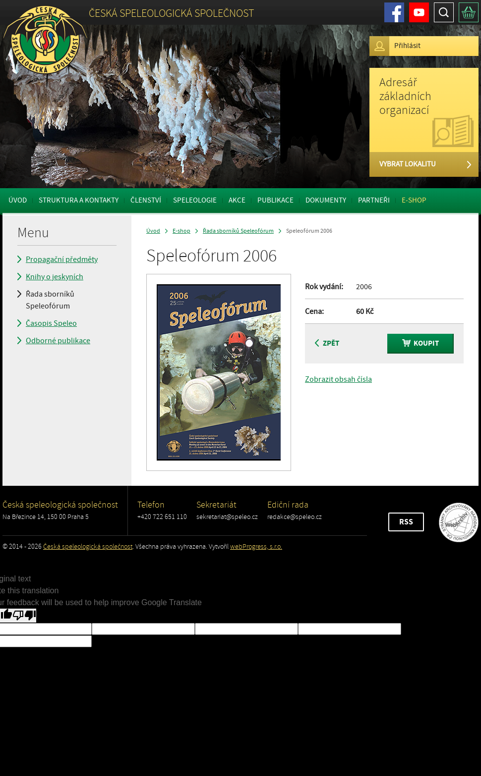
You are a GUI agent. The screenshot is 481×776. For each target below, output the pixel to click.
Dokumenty (325, 200)
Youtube (419, 12)
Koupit (420, 343)
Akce (237, 200)
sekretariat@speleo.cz (227, 517)
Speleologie (195, 200)
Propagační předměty (62, 259)
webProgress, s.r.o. (256, 546)
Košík (469, 12)
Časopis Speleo (51, 323)
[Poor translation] (24, 615)
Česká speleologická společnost (87, 546)
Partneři (374, 200)
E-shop (414, 200)
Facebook (394, 12)
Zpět (327, 343)
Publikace (275, 200)
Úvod (17, 200)
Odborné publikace (58, 341)
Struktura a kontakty (79, 200)
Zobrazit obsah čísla (338, 379)
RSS (406, 522)
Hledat (444, 12)
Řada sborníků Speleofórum (50, 300)
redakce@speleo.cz (294, 517)
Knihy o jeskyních (54, 277)
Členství (145, 200)
